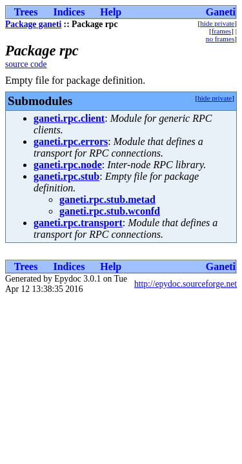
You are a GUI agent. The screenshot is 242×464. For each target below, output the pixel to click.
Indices (69, 11)
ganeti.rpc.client (69, 118)
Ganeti (221, 11)
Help (110, 11)
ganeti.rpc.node (68, 164)
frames (221, 31)
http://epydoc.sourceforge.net (185, 284)
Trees (26, 11)
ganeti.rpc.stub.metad (107, 199)
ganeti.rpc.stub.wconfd (109, 211)
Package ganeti (33, 24)
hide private (217, 23)
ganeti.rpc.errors (71, 141)
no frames (220, 39)
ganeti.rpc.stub (66, 176)
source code (26, 64)
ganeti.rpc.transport (78, 222)
